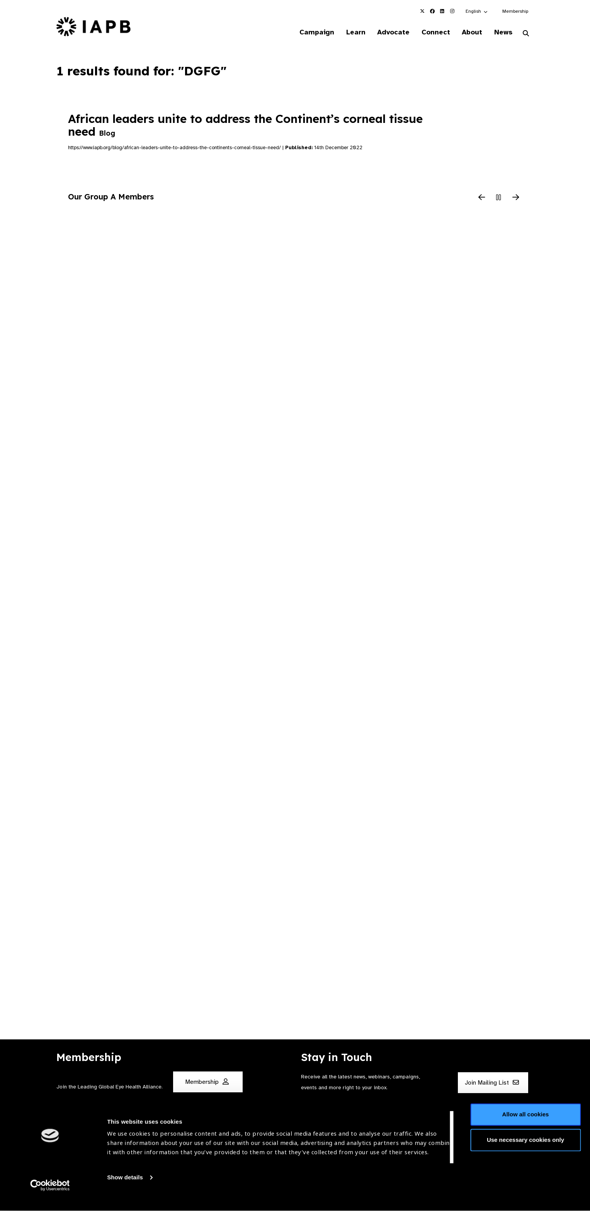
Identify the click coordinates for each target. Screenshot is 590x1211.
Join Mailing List (492, 1083)
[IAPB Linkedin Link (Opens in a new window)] (442, 11)
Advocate (388, 32)
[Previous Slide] (482, 198)
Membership (515, 11)
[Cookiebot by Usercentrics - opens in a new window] (50, 1196)
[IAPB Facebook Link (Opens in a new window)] (432, 11)
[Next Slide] (516, 198)
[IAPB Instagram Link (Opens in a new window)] (452, 11)
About (469, 32)
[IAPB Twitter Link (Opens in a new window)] (422, 11)
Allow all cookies (525, 1125)
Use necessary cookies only (525, 1150)
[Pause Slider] (499, 198)
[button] (477, 11)
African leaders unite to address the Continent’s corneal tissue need (245, 125)
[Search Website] (526, 34)
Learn (349, 32)
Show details (125, 1188)
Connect (432, 32)
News (502, 32)
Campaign (309, 32)
